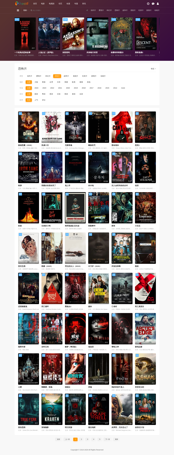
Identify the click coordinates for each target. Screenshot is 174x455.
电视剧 (51, 4)
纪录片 (141, 10)
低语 (137, 185)
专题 (76, 4)
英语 (51, 94)
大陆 (36, 82)
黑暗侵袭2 (141, 52)
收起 (153, 69)
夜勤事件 (91, 226)
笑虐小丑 (45, 145)
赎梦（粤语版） (71, 347)
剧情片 (149, 10)
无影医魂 (68, 145)
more (123, 88)
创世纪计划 (139, 427)
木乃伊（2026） (94, 266)
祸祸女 (67, 387)
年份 (21, 88)
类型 (21, 76)
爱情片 (101, 10)
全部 (28, 82)
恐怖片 (117, 10)
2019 (76, 88)
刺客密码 (67, 52)
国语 (36, 94)
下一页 (107, 439)
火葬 (20, 387)
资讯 (84, 4)
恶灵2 (137, 145)
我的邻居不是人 (118, 387)
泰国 (81, 82)
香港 (43, 82)
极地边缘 (138, 347)
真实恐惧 (21, 427)
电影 (43, 4)
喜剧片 (133, 10)
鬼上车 (67, 185)
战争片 (125, 10)
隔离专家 (21, 347)
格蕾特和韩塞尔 (118, 52)
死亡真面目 (139, 306)
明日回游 (68, 427)
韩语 (66, 94)
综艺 (60, 4)
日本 (58, 82)
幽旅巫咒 (91, 145)
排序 (21, 100)
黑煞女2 (68, 306)
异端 (90, 387)
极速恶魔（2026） (25, 145)
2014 (115, 88)
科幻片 (109, 10)
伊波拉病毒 (116, 266)
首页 (35, 4)
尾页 (116, 439)
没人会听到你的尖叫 (120, 185)
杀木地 (91, 185)
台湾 (51, 82)
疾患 (20, 226)
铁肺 (20, 185)
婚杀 (90, 306)
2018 (84, 88)
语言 (21, 94)
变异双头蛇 (139, 387)
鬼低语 (91, 347)
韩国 (66, 82)
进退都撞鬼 (22, 306)
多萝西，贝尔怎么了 (120, 427)
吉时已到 (45, 347)
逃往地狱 (91, 427)
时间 (28, 100)
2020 (68, 88)
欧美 (73, 82)
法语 (81, 94)
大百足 (137, 226)
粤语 (43, 94)
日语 (58, 94)
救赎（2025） (47, 266)
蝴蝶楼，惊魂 (46, 387)
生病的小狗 (46, 226)
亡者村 (114, 306)
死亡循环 (45, 306)
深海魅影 (45, 427)
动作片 (93, 10)
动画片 (157, 10)
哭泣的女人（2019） (73, 266)
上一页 (67, 439)
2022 (52, 88)
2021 (60, 88)
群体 (113, 226)
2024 (36, 88)
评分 (43, 100)
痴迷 (137, 266)
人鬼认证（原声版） (48, 52)
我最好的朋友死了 (48, 185)
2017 (91, 88)
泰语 (73, 94)
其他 (88, 82)
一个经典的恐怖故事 (24, 52)
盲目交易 (21, 266)
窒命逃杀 (115, 145)
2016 (99, 88)
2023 (44, 88)
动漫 (68, 4)
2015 (107, 88)
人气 (36, 100)
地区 (21, 82)
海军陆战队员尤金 (72, 226)
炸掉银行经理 (93, 52)
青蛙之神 (115, 347)
